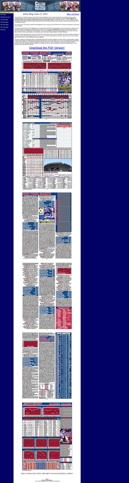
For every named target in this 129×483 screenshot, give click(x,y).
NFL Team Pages (4, 27)
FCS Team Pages (4, 24)
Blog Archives (73, 14)
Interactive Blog (4, 19)
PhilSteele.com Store (5, 17)
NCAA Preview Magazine (46, 480)
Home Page (3, 14)
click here (77, 40)
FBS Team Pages (4, 22)
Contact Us (3, 29)
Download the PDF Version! (47, 47)
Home (47, 479)
